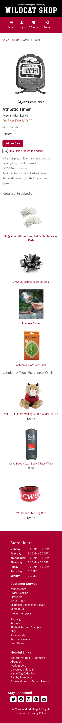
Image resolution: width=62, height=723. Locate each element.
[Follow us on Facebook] (21, 699)
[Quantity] (19, 134)
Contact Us (17, 608)
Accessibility (17, 635)
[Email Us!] (44, 699)
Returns (15, 623)
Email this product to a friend (25, 151)
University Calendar (22, 669)
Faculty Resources (21, 677)
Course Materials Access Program (30, 681)
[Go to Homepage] (31, 8)
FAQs (13, 631)
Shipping (15, 619)
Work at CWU (18, 665)
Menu (11, 27)
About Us (16, 661)
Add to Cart (12, 143)
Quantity (7, 134)
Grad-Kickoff (18, 643)
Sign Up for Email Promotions (28, 657)
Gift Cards (16, 597)
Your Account (18, 589)
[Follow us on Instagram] (29, 699)
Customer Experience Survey (27, 604)
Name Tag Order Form (23, 673)
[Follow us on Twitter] (13, 699)
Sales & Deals (10, 40)
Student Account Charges (25, 627)
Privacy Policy (38, 713)
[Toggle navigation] (11, 22)
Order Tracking (19, 593)
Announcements (20, 639)
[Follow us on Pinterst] (36, 699)
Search (48, 24)
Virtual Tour (17, 600)
